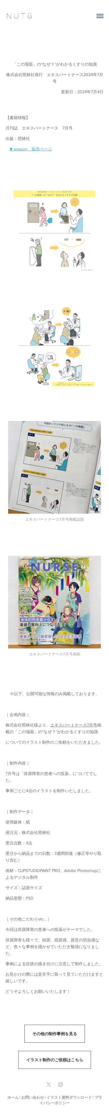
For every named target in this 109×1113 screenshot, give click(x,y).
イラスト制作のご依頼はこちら (54, 1060)
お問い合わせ (32, 1097)
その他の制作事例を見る (54, 1033)
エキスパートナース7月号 (73, 725)
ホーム (13, 1097)
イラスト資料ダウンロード (69, 1097)
